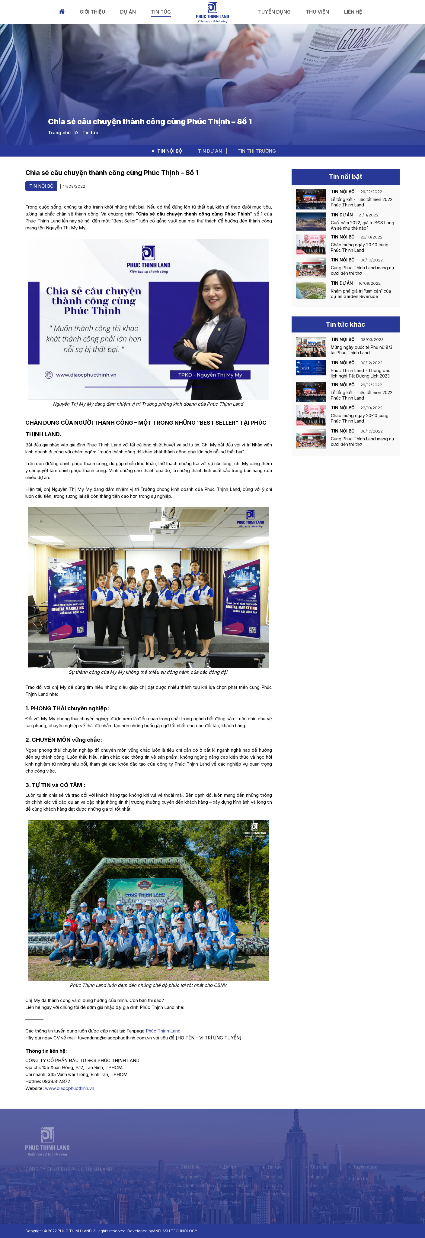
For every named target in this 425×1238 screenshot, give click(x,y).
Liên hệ (353, 12)
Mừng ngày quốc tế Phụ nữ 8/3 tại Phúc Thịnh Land (361, 350)
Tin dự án (210, 151)
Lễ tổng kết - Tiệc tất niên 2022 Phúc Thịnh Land (361, 202)
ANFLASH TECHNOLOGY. (175, 1231)
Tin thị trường (257, 151)
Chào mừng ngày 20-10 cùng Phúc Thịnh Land (359, 247)
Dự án (128, 12)
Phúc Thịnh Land (163, 1031)
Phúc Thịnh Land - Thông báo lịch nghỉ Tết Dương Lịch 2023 (361, 373)
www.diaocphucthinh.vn (69, 1088)
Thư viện (317, 12)
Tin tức (161, 12)
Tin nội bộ (169, 151)
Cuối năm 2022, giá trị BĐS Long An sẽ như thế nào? (362, 225)
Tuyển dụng (274, 12)
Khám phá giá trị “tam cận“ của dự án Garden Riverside (361, 293)
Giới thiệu (92, 12)
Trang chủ (62, 11)
